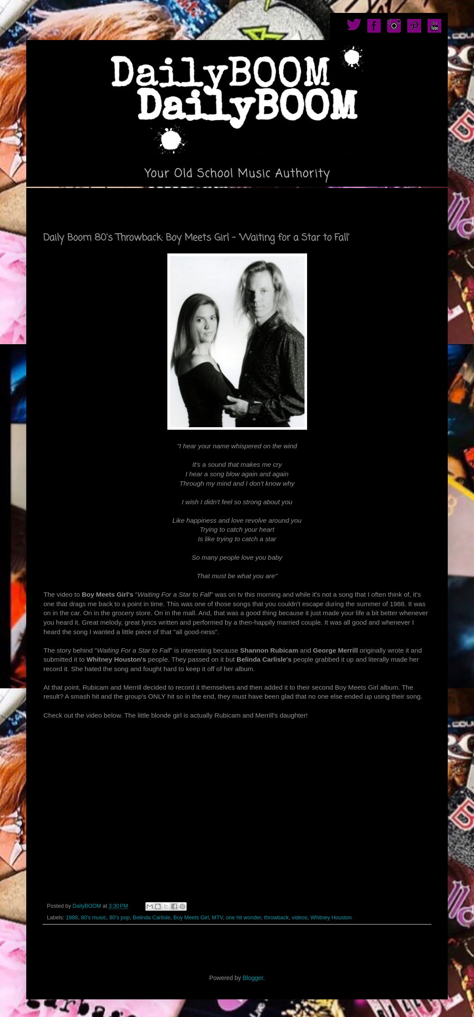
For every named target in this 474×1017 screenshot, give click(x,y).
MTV (217, 918)
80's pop (119, 918)
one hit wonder (243, 918)
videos (299, 918)
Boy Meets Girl (191, 918)
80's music (93, 918)
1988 (72, 918)
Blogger (253, 977)
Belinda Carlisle (151, 918)
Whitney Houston (331, 918)
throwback (276, 918)
